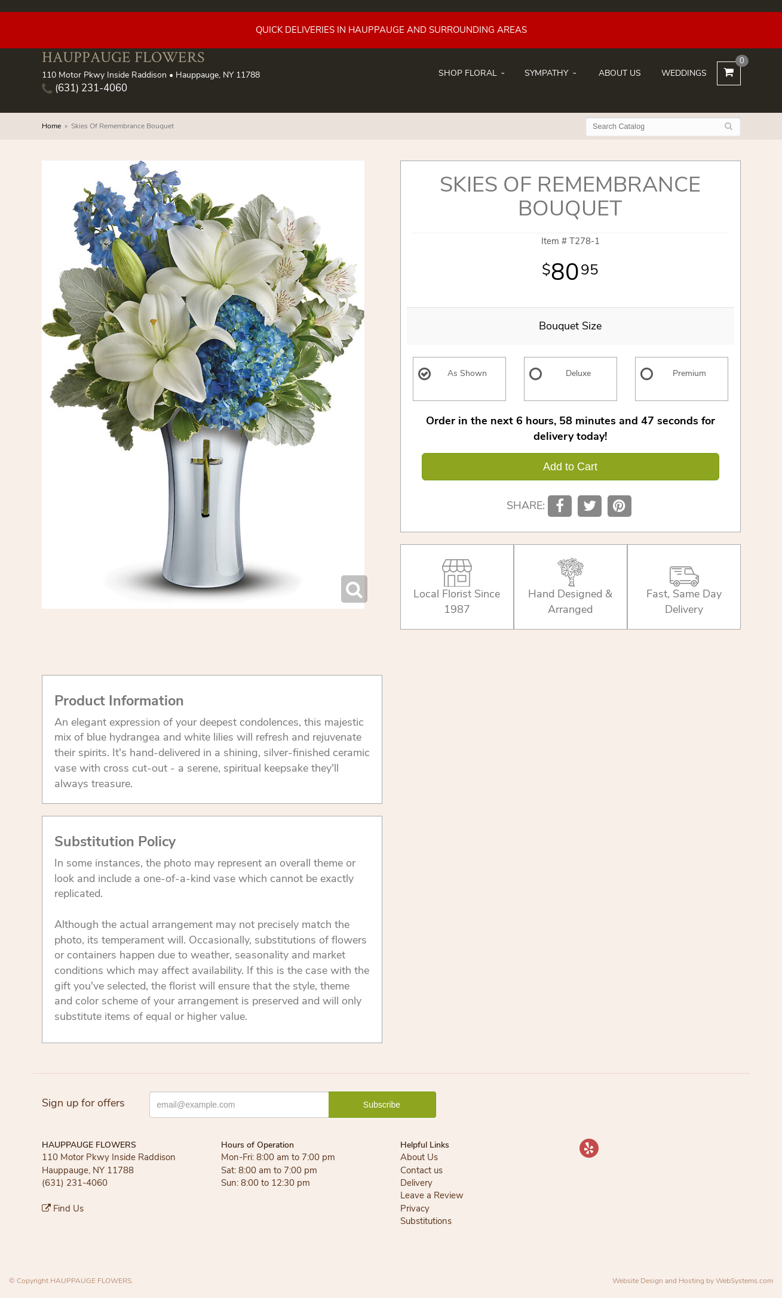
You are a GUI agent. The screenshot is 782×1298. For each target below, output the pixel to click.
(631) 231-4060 (84, 88)
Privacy (415, 1208)
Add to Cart (570, 467)
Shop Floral (467, 73)
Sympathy (546, 73)
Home (51, 126)
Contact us (421, 1170)
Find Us (63, 1208)
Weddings (684, 73)
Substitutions (426, 1221)
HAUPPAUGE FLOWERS (123, 57)
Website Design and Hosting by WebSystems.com (692, 1280)
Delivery (416, 1183)
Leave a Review (432, 1195)
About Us (620, 73)
